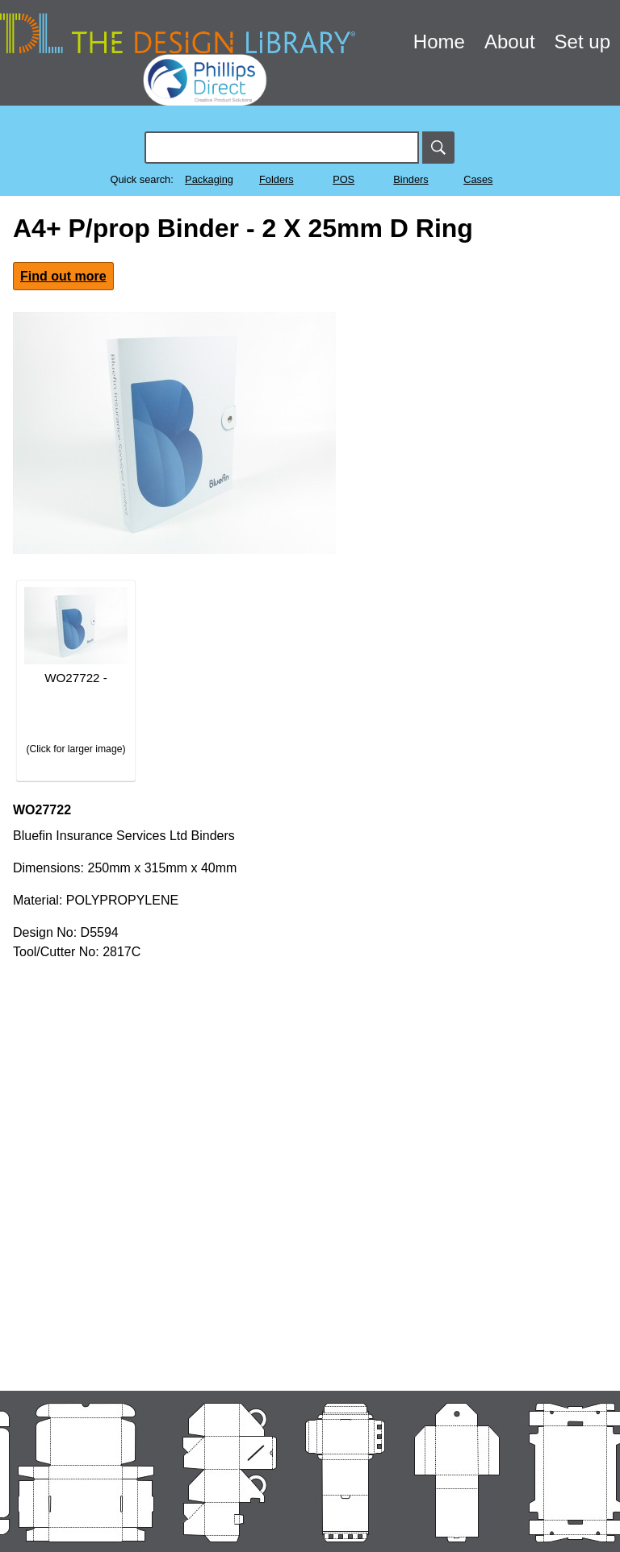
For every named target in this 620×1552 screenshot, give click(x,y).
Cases (477, 179)
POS (343, 179)
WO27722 (42, 810)
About (509, 41)
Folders (276, 179)
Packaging (209, 179)
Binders (410, 179)
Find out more (63, 276)
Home (439, 41)
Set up (582, 41)
